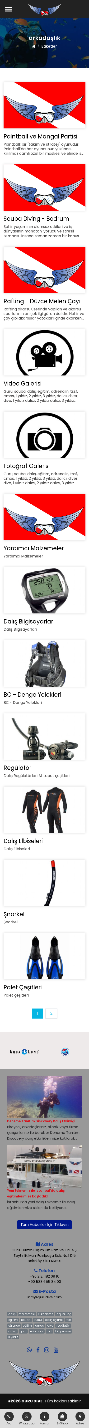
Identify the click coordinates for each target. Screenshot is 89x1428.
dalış (11, 1314)
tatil (49, 1331)
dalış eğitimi (54, 1320)
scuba (26, 1320)
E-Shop (62, 1418)
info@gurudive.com (45, 1297)
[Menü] (8, 9)
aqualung (63, 1314)
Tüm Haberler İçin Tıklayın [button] (44, 1224)
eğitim (27, 1325)
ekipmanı (36, 1331)
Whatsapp (26, 1418)
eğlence (14, 1325)
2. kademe (45, 1314)
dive (50, 1325)
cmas (39, 1325)
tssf (68, 1320)
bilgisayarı (63, 1331)
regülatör (63, 1325)
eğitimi (13, 1320)
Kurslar (45, 1418)
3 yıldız (13, 1337)
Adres (80, 1418)
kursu (38, 1320)
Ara (9, 1418)
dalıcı (12, 1331)
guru (23, 1331)
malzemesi (27, 1314)
